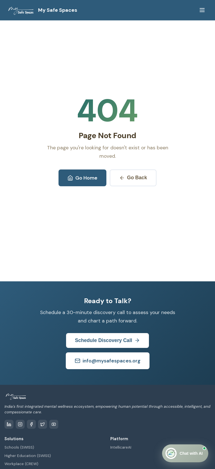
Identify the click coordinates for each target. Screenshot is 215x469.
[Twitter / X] (42, 424)
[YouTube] (53, 424)
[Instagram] (20, 424)
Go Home (82, 178)
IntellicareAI (120, 447)
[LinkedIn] (8, 424)
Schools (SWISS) (19, 447)
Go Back (133, 178)
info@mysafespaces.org (108, 361)
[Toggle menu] (202, 10)
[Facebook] (31, 424)
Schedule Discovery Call (107, 340)
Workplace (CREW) (21, 463)
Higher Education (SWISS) (27, 455)
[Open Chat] (185, 453)
